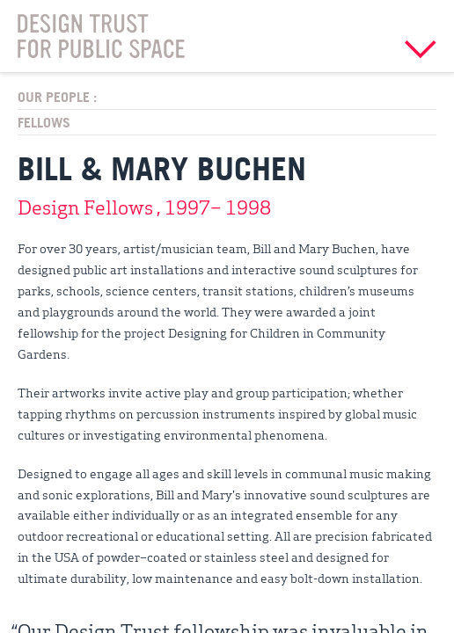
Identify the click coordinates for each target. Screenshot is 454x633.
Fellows (44, 122)
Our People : (57, 97)
